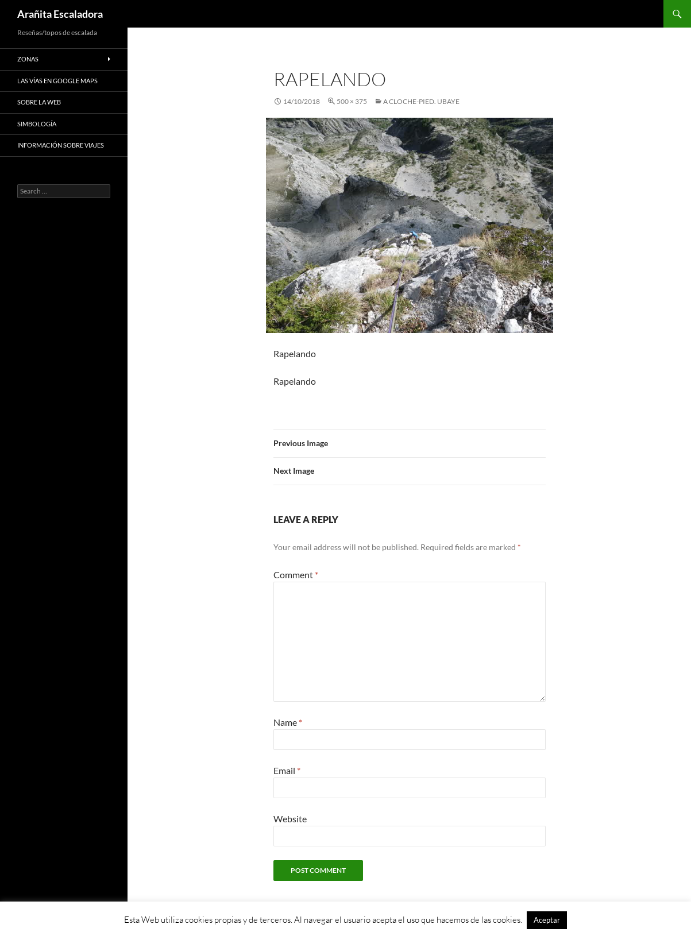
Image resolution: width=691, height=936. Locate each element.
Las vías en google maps (57, 80)
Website (290, 818)
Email (286, 770)
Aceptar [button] (547, 920)
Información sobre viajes (60, 145)
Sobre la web (39, 102)
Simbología (36, 123)
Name (287, 722)
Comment (295, 574)
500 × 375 (352, 101)
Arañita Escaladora (60, 13)
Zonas (27, 59)
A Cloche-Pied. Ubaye (421, 101)
